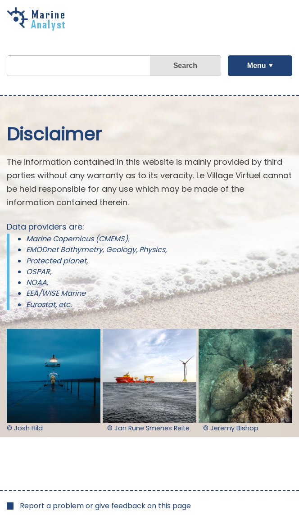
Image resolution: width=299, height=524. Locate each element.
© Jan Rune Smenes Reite (148, 428)
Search (185, 65)
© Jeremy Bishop (230, 428)
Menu (256, 65)
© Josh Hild (25, 428)
